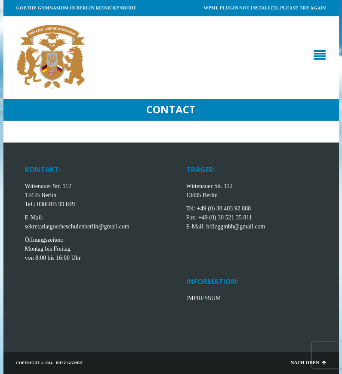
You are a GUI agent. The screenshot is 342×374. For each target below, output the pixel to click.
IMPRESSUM (203, 298)
